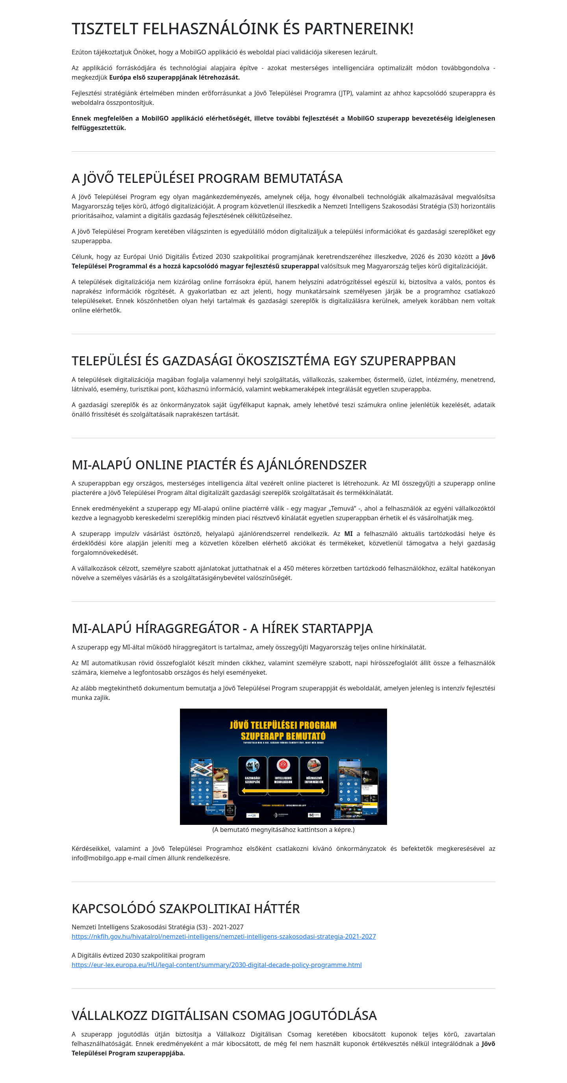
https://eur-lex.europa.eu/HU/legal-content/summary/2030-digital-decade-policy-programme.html (217, 964)
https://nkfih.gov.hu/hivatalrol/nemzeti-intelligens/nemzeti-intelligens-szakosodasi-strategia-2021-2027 (224, 936)
